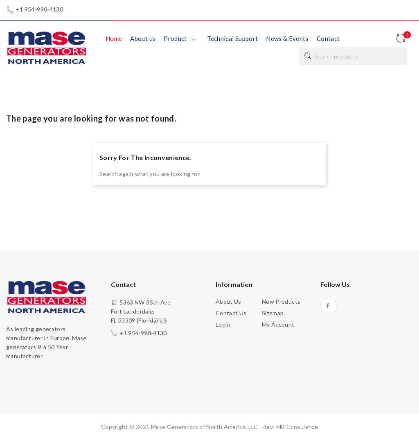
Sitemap (273, 312)
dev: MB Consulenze (290, 426)
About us (228, 301)
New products (281, 301)
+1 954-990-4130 (39, 9)
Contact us (231, 312)
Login (223, 324)
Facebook (328, 306)
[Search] (353, 56)
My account (278, 324)
